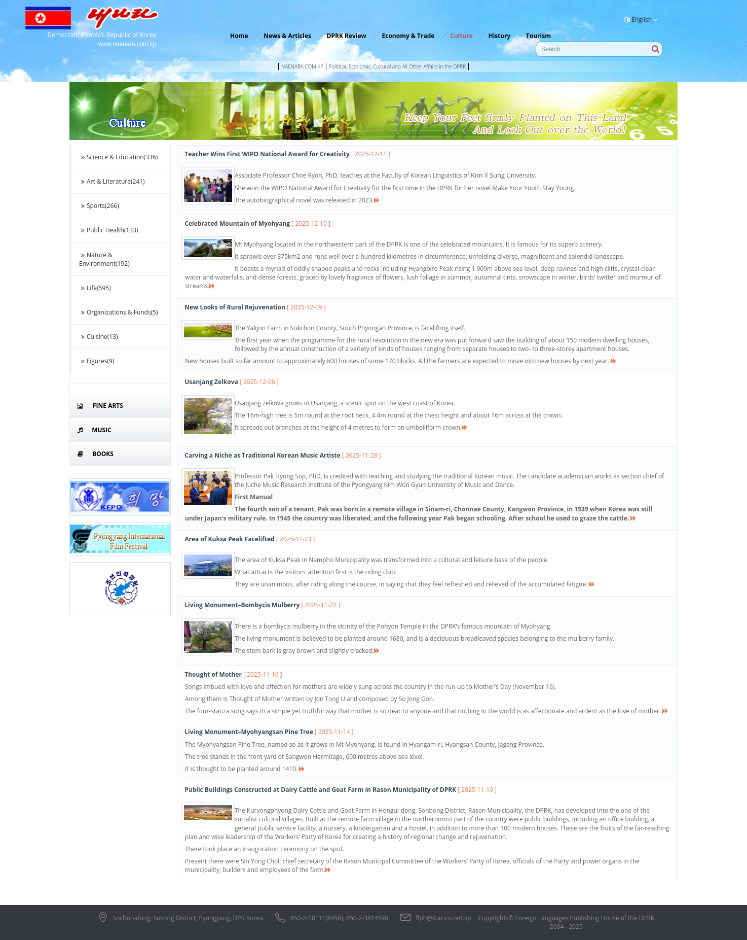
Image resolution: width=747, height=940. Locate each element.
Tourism (538, 35)
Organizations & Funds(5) (118, 312)
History (499, 35)
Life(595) (95, 288)
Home (239, 35)
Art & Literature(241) (112, 181)
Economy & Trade (408, 35)
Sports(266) (99, 205)
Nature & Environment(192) (104, 259)
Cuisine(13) (98, 336)
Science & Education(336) (118, 157)
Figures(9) (96, 361)
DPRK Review (346, 35)
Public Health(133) (108, 230)
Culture (461, 35)
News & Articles (287, 35)
